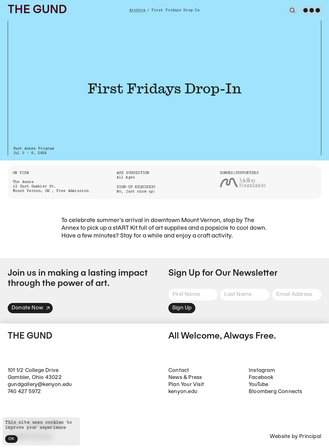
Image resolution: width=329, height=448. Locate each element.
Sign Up (181, 308)
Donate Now (31, 308)
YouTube (258, 384)
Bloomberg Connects (275, 391)
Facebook (261, 377)
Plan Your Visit (186, 384)
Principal (310, 436)
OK (11, 439)
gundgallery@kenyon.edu (40, 384)
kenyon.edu (182, 391)
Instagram (262, 370)
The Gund (37, 10)
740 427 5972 (24, 391)
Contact (178, 370)
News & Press (185, 377)
